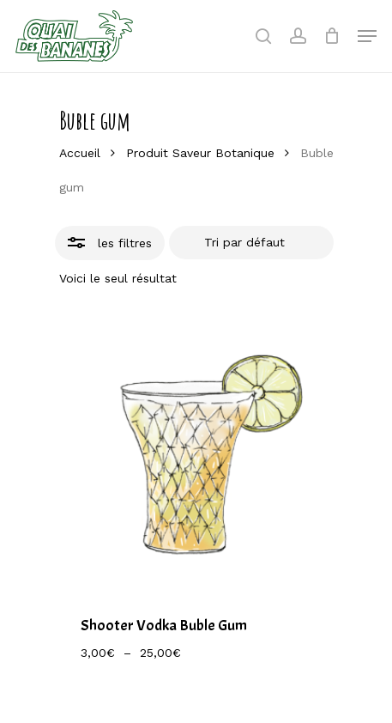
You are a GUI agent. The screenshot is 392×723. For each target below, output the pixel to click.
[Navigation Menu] (367, 36)
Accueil (79, 153)
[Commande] (251, 243)
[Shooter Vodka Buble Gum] (196, 452)
